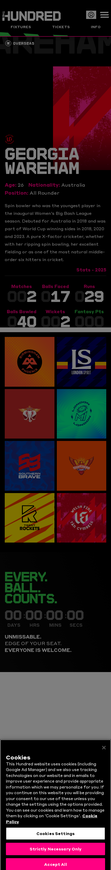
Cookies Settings (55, 840)
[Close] (103, 754)
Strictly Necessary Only (56, 856)
